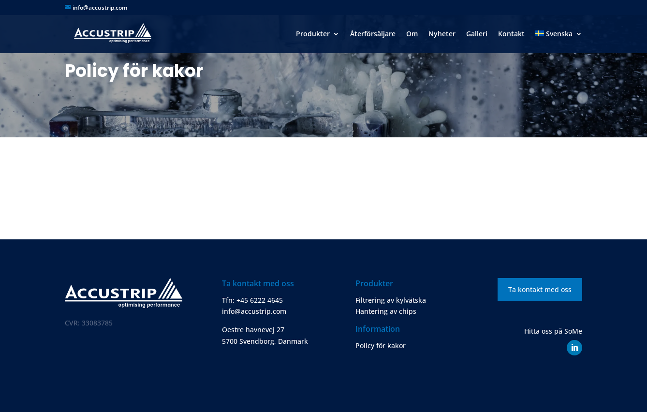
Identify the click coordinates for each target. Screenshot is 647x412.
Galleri (476, 34)
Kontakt (511, 34)
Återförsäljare (373, 34)
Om (412, 34)
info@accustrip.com (254, 311)
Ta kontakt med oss (540, 289)
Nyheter (442, 34)
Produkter (313, 34)
